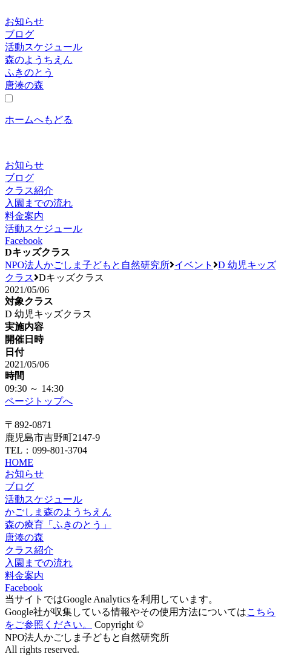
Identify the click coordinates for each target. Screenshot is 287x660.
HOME (19, 462)
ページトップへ (39, 401)
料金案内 (24, 216)
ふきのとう (29, 72)
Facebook (23, 241)
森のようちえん (39, 59)
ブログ (19, 34)
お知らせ (24, 21)
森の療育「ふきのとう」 (58, 525)
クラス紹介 (29, 190)
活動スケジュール (43, 47)
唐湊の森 (24, 85)
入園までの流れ (39, 203)
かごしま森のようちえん (58, 512)
